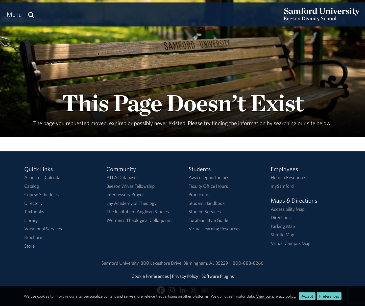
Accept (307, 296)
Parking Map (283, 226)
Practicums (199, 194)
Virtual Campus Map (291, 243)
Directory (33, 203)
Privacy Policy (185, 276)
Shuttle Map (282, 234)
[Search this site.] (31, 14)
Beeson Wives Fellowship (130, 186)
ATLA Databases (122, 177)
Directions (281, 217)
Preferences (329, 296)
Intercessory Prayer (125, 194)
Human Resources (288, 177)
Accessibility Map (288, 209)
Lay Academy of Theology (131, 203)
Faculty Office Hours (208, 186)
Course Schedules (41, 194)
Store (29, 246)
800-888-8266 (248, 263)
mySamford (282, 186)
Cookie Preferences (150, 276)
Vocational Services (43, 229)
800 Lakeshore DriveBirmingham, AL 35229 (184, 263)
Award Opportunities (209, 177)
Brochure (33, 237)
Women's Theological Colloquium (139, 220)
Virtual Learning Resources (214, 229)
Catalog (31, 186)
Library (31, 220)
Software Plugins (217, 276)
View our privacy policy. (276, 296)
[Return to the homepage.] (322, 19)
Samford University (121, 263)
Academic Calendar (43, 177)
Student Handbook (207, 203)
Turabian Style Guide (208, 220)
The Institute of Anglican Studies (137, 211)
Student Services (205, 211)
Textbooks (34, 211)
